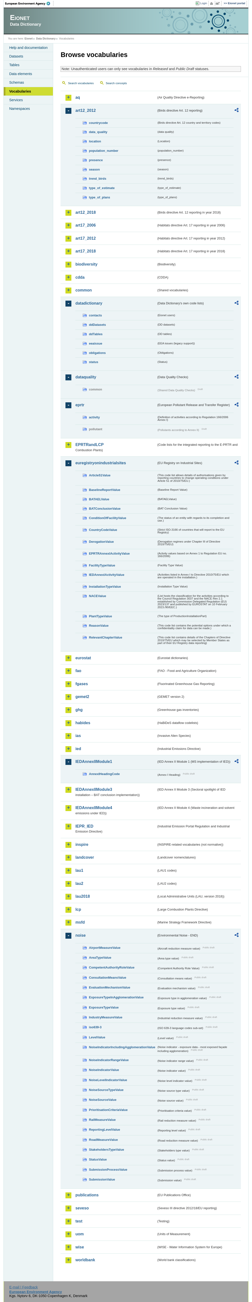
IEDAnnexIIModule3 (93, 789)
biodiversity (86, 264)
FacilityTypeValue (102, 565)
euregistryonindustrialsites (100, 463)
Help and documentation (28, 48)
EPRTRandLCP (89, 445)
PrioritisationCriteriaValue (108, 1110)
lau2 (79, 883)
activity (94, 417)
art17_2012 (85, 238)
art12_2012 (85, 110)
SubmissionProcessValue (108, 1169)
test (78, 1221)
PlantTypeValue (100, 616)
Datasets (16, 56)
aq (77, 97)
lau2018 (82, 896)
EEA (29, 3)
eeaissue (95, 343)
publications (86, 1195)
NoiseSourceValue (102, 1100)
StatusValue (98, 1159)
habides (82, 723)
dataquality (85, 377)
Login (203, 3)
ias (78, 736)
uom (79, 1234)
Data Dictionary (46, 38)
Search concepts (116, 83)
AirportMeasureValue (104, 948)
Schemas (16, 82)
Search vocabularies (81, 83)
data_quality (98, 132)
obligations (97, 353)
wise (79, 1247)
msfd (80, 922)
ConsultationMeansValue (107, 977)
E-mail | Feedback (23, 1287)
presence (96, 160)
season (94, 169)
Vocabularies (20, 91)
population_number (103, 151)
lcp (78, 909)
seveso (82, 1208)
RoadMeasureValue (103, 1140)
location (95, 141)
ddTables (95, 334)
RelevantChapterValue (105, 637)
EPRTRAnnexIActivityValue (109, 553)
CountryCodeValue (103, 530)
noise (80, 935)
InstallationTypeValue (105, 586)
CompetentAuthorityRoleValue (111, 967)
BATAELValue (99, 499)
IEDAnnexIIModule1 (93, 761)
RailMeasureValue (102, 1120)
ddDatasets (97, 325)
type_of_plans (99, 197)
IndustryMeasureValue (105, 1017)
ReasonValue (99, 625)
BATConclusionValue (104, 508)
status (93, 362)
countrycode (98, 123)
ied (78, 749)
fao (78, 671)
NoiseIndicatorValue (104, 1070)
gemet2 (82, 697)
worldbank (85, 1260)
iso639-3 (95, 1027)
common (83, 290)
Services (16, 100)
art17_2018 (85, 251)
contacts (95, 315)
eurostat (83, 658)
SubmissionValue (102, 1179)
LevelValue (97, 1037)
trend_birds (97, 178)
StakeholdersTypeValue (106, 1149)
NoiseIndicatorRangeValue (108, 1060)
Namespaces (19, 109)
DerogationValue (101, 542)
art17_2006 (85, 225)
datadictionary (88, 303)
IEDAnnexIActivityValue (106, 575)
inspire (81, 844)
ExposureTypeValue (104, 1007)
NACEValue (97, 596)
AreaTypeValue (100, 957)
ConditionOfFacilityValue (107, 518)
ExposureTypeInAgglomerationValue (116, 997)
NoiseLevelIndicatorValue (108, 1080)
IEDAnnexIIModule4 (93, 808)
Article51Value (99, 475)
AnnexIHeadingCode (104, 774)
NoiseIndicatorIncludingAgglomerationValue (122, 1047)
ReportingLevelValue (104, 1129)
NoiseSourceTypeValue (106, 1090)
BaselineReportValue (104, 490)
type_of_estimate (102, 188)
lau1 (79, 870)
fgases (81, 684)
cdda (79, 277)
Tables (14, 65)
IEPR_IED (84, 826)
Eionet (29, 38)
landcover (84, 857)
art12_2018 (85, 212)
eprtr (79, 405)
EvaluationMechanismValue (109, 987)
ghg (78, 710)
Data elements (20, 74)
